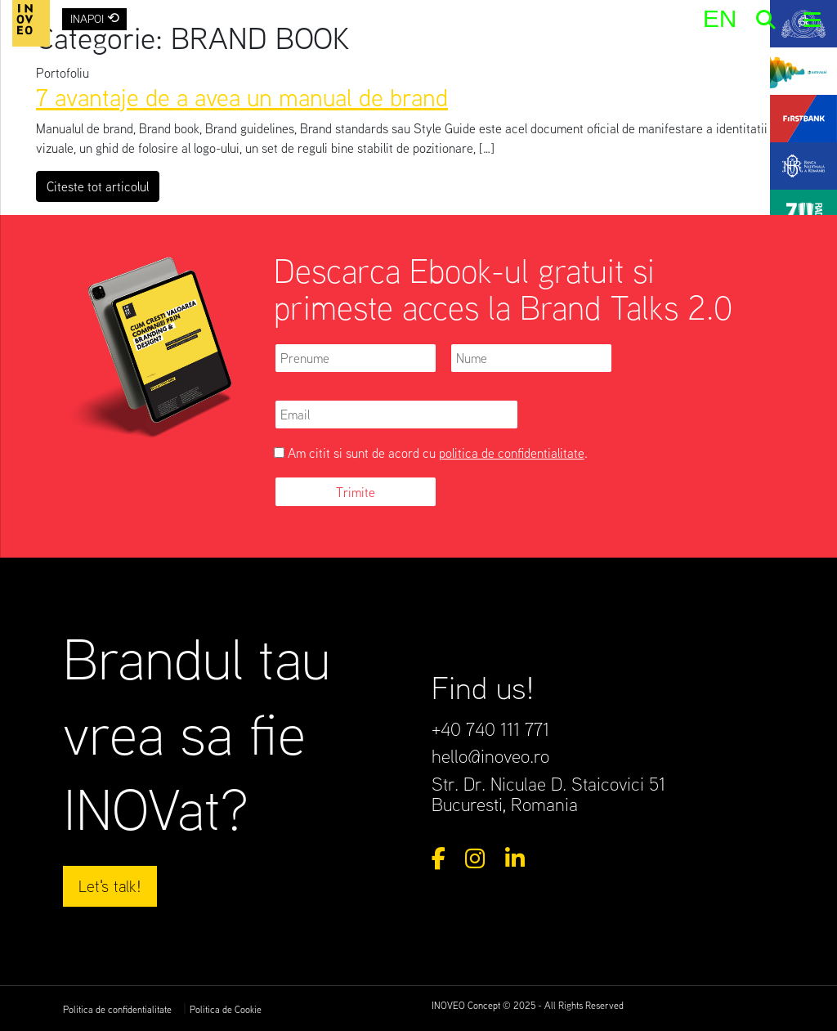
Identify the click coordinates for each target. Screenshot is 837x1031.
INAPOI (94, 17)
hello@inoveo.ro (490, 755)
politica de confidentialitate (511, 453)
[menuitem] (719, 18)
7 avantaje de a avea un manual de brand (242, 97)
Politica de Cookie (226, 1009)
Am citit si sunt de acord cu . (431, 453)
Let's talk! (109, 886)
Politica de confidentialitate (117, 1009)
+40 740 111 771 (490, 728)
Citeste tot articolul (103, 185)
